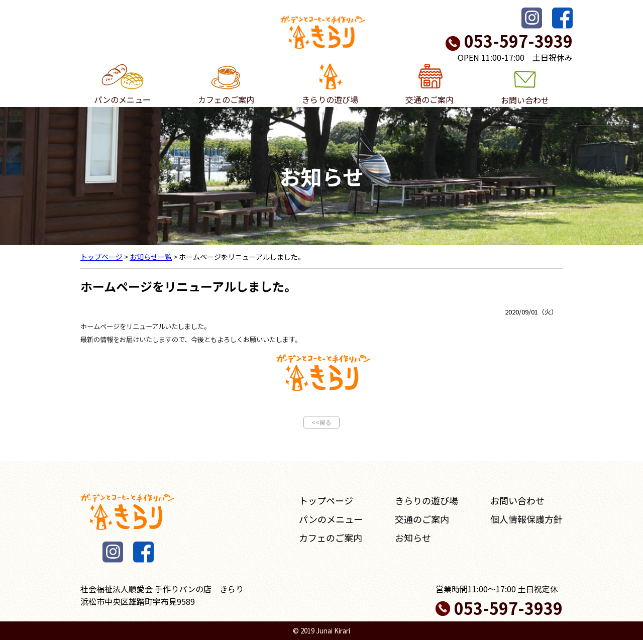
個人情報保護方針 (526, 518)
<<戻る (321, 422)
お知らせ (413, 537)
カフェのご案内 (226, 84)
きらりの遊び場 (330, 84)
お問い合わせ (525, 84)
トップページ (101, 257)
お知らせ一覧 (151, 257)
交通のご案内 (429, 84)
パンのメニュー (122, 84)
